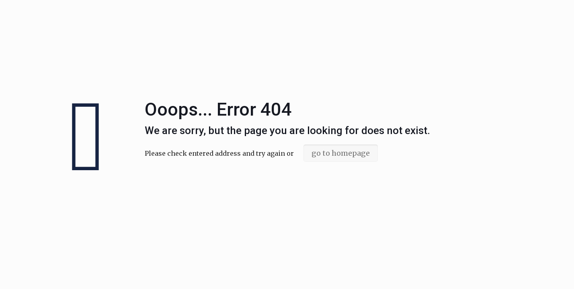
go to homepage (341, 153)
